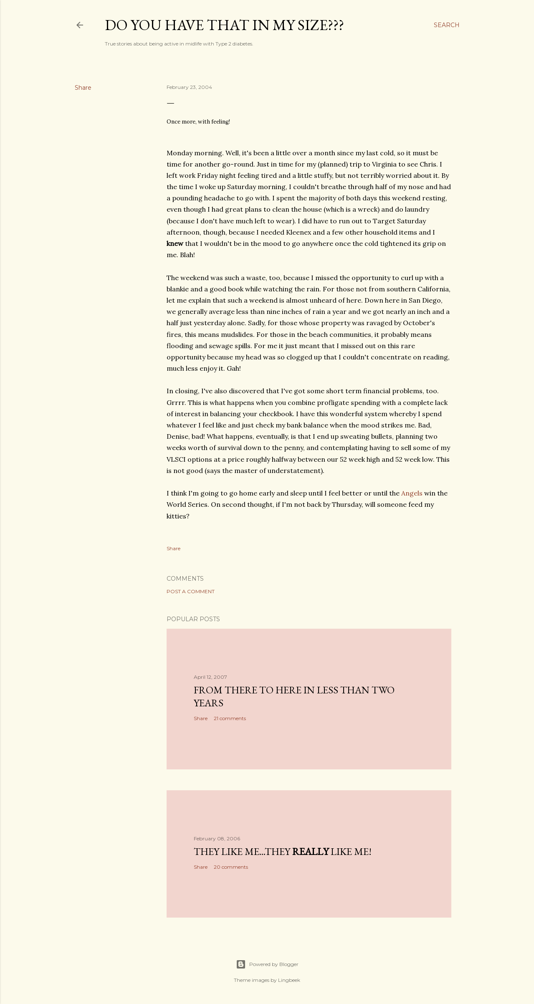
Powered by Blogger (267, 964)
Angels (412, 493)
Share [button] (83, 87)
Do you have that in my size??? (224, 25)
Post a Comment (191, 591)
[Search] (447, 25)
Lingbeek (289, 980)
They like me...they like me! (283, 851)
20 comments (231, 867)
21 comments (230, 718)
